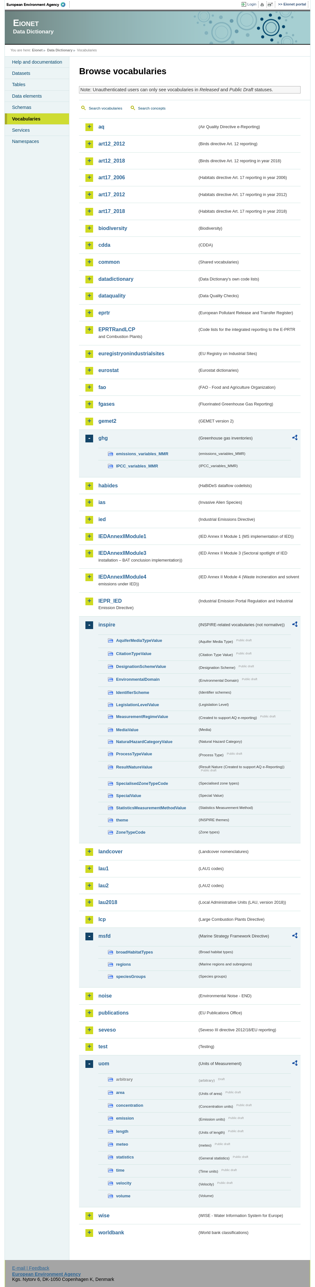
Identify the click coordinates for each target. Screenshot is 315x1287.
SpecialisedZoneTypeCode (142, 783)
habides (108, 485)
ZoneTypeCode (130, 832)
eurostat (108, 370)
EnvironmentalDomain (138, 679)
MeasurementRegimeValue (142, 716)
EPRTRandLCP (116, 329)
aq (101, 126)
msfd (104, 936)
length (122, 1131)
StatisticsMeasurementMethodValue (151, 807)
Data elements (27, 96)
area (120, 1092)
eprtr (104, 312)
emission (125, 1118)
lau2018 (107, 902)
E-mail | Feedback (30, 1268)
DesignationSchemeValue (141, 666)
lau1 (103, 868)
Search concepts (152, 108)
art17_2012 (111, 194)
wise (103, 1215)
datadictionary (115, 279)
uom (103, 1063)
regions (123, 964)
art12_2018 (111, 161)
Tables (18, 84)
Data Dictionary (60, 50)
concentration (129, 1105)
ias (101, 502)
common (109, 262)
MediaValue (127, 729)
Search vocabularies (105, 108)
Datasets (21, 73)
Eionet (37, 50)
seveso (107, 1030)
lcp (102, 919)
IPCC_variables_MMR (137, 466)
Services (21, 130)
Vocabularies (26, 118)
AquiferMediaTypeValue (139, 640)
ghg (103, 438)
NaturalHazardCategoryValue (144, 741)
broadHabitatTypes (134, 952)
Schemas (21, 107)
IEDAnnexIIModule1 (122, 536)
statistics (125, 1157)
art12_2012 (111, 143)
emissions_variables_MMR (142, 453)
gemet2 (107, 421)
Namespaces (25, 141)
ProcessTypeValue (134, 753)
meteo (122, 1144)
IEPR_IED (110, 601)
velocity (123, 1183)
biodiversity (112, 228)
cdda (104, 245)
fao (102, 387)
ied (102, 519)
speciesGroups (130, 976)
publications (113, 1013)
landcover (110, 851)
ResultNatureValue (134, 767)
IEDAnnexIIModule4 (122, 577)
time (120, 1170)
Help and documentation (37, 62)
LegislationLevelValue (137, 704)
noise (105, 996)
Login (251, 4)
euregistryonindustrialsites (131, 353)
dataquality (111, 295)
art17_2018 (111, 211)
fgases (106, 404)
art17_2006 (111, 177)
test (102, 1046)
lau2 (103, 885)
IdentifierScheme (132, 692)
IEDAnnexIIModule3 (122, 553)
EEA (38, 4)
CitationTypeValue (133, 653)
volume (123, 1196)
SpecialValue (128, 795)
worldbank (111, 1232)
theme (122, 820)
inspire (106, 624)
